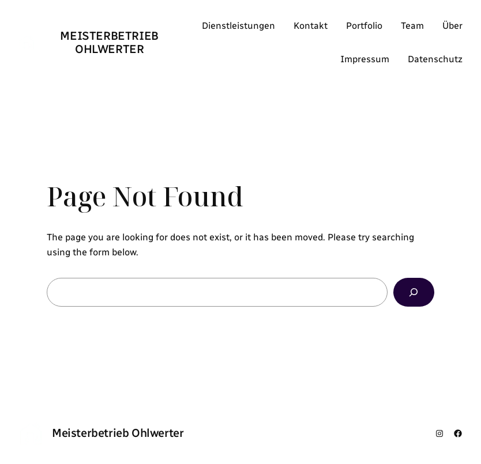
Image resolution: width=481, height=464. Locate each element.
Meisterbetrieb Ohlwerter (109, 42)
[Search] (413, 292)
